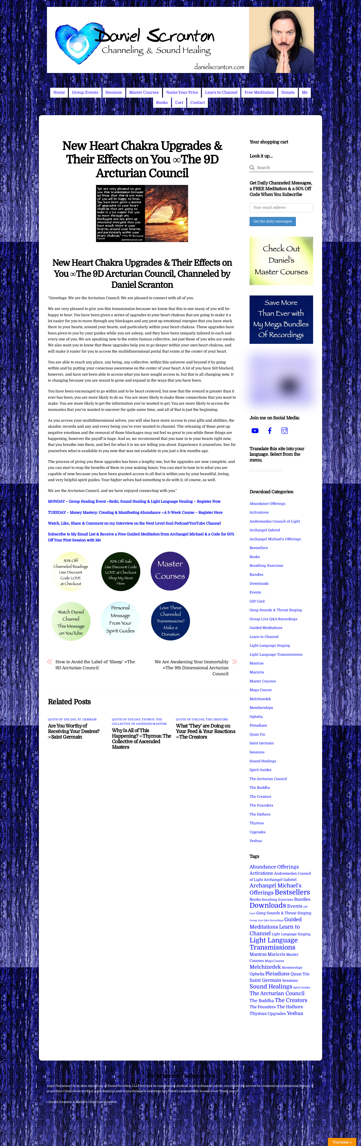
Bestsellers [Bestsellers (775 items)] (292, 892)
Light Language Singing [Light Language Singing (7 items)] (291, 934)
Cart (179, 102)
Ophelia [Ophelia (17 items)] (257, 974)
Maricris (257, 672)
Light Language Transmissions (276, 654)
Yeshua (256, 841)
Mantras (257, 663)
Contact (197, 102)
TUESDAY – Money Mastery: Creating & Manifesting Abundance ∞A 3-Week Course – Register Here (135, 513)
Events (255, 592)
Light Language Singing (270, 645)
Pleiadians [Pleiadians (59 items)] (277, 973)
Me (305, 92)
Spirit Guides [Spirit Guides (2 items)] (301, 987)
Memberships (261, 708)
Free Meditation (259, 92)
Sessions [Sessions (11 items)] (290, 980)
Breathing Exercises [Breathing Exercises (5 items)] (277, 899)
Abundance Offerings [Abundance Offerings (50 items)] (274, 867)
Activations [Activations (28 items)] (261, 873)
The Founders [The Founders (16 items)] (263, 1007)
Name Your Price (182, 92)
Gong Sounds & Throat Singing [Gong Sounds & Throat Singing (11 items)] (283, 913)
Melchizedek (260, 699)
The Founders (261, 805)
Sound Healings (263, 761)
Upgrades (258, 832)
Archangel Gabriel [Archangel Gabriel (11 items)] (280, 879)
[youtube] (256, 431)
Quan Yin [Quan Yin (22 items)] (300, 974)
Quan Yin (257, 734)
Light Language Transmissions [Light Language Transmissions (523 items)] (274, 944)
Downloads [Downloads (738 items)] (268, 905)
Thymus (257, 823)
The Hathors (260, 814)
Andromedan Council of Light (275, 521)
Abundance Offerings (267, 504)
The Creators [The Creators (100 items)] (291, 1000)
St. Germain (87, 719)
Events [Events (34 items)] (294, 906)
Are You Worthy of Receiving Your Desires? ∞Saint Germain (73, 731)
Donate (288, 92)
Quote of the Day (62, 719)
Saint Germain (262, 743)
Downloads (259, 584)
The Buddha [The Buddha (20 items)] (262, 1000)
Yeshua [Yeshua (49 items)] (295, 1013)
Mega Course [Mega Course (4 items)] (274, 961)
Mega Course (261, 690)
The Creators (217, 719)
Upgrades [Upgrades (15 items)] (277, 1014)
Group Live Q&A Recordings (273, 619)
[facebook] (270, 431)
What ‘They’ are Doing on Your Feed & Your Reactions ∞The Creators (205, 731)
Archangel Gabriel (265, 530)
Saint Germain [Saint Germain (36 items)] (265, 980)
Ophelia (256, 717)
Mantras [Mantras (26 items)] (258, 954)
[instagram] (285, 431)
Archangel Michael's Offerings (275, 539)
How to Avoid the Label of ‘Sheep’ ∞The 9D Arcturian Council (95, 664)
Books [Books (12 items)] (255, 899)
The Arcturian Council (268, 779)
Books (162, 102)
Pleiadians (258, 725)
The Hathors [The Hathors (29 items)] (290, 1006)
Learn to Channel (221, 92)
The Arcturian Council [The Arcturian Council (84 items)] (277, 993)
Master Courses (144, 92)
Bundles (256, 575)
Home (59, 92)
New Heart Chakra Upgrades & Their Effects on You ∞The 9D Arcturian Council (142, 160)
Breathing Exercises (266, 566)
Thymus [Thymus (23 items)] (258, 1013)
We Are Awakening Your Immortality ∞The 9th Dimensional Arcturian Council (191, 667)
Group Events (85, 92)
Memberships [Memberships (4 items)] (292, 967)
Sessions (113, 92)
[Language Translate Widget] (266, 470)
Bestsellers (259, 548)
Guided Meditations (266, 628)
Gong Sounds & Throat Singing (276, 610)
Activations (259, 512)
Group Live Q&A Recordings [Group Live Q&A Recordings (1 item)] (266, 920)
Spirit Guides (260, 770)
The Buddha (260, 788)
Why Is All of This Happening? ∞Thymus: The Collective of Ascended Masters (141, 739)
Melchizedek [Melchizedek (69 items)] (265, 967)
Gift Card (257, 601)
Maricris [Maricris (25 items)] (276, 954)
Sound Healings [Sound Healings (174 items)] (271, 986)
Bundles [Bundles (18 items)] (302, 899)
